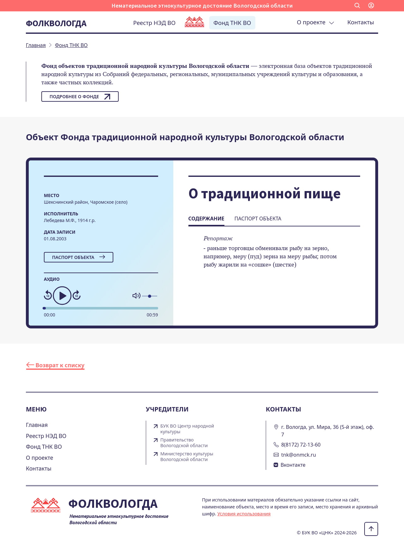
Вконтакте (293, 464)
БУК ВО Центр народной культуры (187, 429)
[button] (357, 5)
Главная (37, 425)
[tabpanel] (274, 256)
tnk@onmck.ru (298, 454)
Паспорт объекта (78, 257)
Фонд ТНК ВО (232, 23)
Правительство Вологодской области (184, 442)
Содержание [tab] (206, 218)
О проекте (315, 22)
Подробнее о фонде (80, 96)
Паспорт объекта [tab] (258, 218)
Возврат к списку (55, 365)
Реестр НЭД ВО (154, 23)
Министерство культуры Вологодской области (186, 456)
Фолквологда (56, 23)
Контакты (361, 22)
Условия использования (244, 514)
